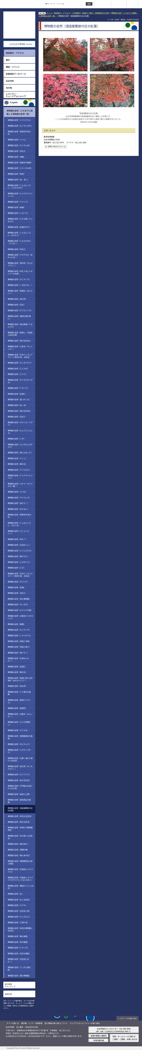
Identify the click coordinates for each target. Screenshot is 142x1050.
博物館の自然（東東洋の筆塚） (20, 162)
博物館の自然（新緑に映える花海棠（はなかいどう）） (20, 679)
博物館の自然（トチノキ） (18, 947)
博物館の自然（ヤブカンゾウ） (20, 310)
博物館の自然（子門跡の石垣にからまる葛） (20, 787)
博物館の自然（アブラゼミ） (19, 469)
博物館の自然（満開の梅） (18, 849)
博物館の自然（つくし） (17, 458)
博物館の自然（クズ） (16, 567)
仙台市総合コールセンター (107, 1028)
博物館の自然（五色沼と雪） (19, 911)
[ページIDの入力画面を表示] (56, 3)
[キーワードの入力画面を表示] (46, 3)
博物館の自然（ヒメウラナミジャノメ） (20, 194)
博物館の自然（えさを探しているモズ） (20, 220)
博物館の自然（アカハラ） (18, 388)
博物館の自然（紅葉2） (17, 666)
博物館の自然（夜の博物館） (19, 598)
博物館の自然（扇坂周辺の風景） (19, 800)
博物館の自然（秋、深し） (18, 179)
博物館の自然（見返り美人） (19, 646)
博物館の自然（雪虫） (16, 174)
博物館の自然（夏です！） (18, 652)
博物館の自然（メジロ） (17, 491)
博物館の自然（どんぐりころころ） (20, 431)
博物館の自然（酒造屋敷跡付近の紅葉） (20, 809)
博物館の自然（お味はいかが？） (18, 659)
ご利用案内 (76, 13)
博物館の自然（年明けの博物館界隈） (20, 828)
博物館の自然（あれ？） (17, 539)
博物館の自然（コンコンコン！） (18, 532)
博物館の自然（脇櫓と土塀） (19, 794)
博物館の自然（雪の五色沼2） (20, 410)
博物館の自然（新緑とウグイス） (19, 701)
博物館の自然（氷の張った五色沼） (20, 836)
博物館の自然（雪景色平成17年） (19, 132)
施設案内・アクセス (62, 13)
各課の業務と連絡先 (99, 1035)
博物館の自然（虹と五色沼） (19, 899)
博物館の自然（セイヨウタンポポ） (20, 381)
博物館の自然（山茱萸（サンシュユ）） (20, 347)
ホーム (49, 13)
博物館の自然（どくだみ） (18, 368)
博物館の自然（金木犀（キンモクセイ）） (20, 767)
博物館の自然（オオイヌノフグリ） (20, 423)
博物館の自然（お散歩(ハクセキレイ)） (20, 617)
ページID (60, 4)
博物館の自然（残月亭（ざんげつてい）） (20, 264)
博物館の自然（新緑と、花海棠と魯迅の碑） (20, 333)
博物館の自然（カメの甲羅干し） (19, 723)
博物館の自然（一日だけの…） (20, 285)
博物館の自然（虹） (16, 893)
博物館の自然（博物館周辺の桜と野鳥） (20, 862)
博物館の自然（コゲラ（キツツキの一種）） (20, 484)
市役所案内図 (98, 1040)
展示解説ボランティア (10, 985)
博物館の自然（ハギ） (16, 438)
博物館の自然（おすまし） (18, 509)
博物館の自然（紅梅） (16, 587)
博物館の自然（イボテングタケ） (19, 751)
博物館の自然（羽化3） (17, 151)
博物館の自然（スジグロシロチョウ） (20, 445)
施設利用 (8, 994)
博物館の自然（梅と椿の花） (19, 855)
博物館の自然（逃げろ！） (18, 503)
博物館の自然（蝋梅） (16, 207)
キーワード (50, 4)
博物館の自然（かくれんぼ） (19, 145)
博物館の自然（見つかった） (19, 399)
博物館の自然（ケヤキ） (17, 905)
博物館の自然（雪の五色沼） (19, 821)
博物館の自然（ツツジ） (17, 374)
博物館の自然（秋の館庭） (18, 942)
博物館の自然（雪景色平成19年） (19, 515)
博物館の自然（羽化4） (17, 593)
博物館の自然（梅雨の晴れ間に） (19, 317)
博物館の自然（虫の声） (17, 299)
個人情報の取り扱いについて (56, 1023)
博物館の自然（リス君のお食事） (19, 693)
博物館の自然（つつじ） (17, 139)
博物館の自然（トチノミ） (18, 201)
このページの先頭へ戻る (128, 1018)
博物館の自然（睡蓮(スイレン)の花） (21, 886)
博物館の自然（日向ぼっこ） (19, 544)
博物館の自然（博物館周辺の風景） (20, 737)
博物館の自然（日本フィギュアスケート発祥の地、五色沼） (20, 355)
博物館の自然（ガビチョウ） (19, 744)
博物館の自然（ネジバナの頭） (20, 610)
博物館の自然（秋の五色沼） (19, 780)
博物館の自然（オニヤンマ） (19, 279)
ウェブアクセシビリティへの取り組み (85, 1023)
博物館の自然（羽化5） (17, 416)
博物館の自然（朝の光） (17, 464)
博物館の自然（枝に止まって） (20, 452)
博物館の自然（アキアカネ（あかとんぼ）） (20, 255)
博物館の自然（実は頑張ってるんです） (20, 325)
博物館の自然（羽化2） (17, 249)
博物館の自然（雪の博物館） (19, 975)
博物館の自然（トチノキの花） (20, 168)
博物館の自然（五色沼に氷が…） (18, 960)
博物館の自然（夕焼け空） (18, 922)
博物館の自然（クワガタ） (18, 730)
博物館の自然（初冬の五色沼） (20, 816)
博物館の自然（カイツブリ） (19, 774)
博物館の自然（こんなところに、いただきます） (19, 186)
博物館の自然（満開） (16, 156)
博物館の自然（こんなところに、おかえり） (19, 233)
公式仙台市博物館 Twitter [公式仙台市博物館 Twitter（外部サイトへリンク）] (20, 43)
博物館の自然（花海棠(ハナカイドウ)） (20, 870)
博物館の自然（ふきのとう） (19, 562)
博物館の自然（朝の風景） (18, 936)
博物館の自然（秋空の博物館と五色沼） (20, 929)
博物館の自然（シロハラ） (18, 213)
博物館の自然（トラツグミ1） (20, 120)
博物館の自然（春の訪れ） (18, 844)
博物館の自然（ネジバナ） (18, 581)
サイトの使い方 (13, 1023)
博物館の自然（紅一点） (17, 405)
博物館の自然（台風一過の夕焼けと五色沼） (20, 759)
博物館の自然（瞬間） (16, 624)
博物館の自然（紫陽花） (17, 708)
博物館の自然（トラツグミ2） (20, 635)
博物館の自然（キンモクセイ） (20, 362)
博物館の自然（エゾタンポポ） (20, 125)
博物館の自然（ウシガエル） (19, 916)
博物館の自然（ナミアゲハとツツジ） (20, 476)
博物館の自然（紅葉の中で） (19, 227)
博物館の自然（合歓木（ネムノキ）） (20, 715)
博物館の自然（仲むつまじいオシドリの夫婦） (20, 272)
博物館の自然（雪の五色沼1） (20, 340)
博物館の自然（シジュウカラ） (20, 550)
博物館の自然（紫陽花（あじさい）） (20, 291)
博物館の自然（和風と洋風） (19, 641)
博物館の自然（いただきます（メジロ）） (19, 242)
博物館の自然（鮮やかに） (18, 556)
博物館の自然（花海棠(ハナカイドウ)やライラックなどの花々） (20, 878)
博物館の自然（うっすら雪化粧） (19, 968)
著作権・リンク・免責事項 (32, 1023)
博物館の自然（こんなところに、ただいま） (19, 524)
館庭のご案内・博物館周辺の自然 (96, 13)
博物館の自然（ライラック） (19, 497)
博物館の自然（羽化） (16, 304)
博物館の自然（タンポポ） (18, 604)
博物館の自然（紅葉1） (17, 393)
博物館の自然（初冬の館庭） (19, 953)
